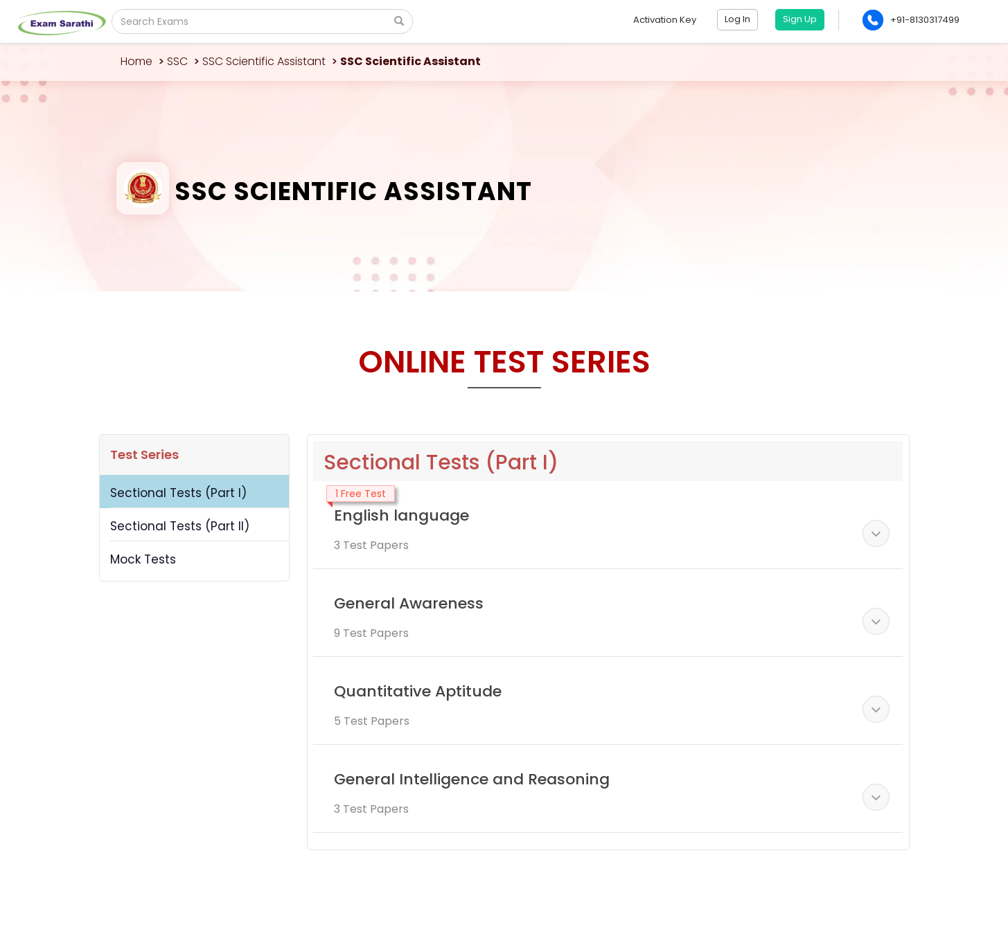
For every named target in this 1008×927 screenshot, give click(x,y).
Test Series (144, 454)
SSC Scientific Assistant (264, 61)
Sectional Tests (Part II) (179, 526)
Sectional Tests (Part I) (178, 493)
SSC (177, 61)
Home (136, 61)
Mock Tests (143, 559)
